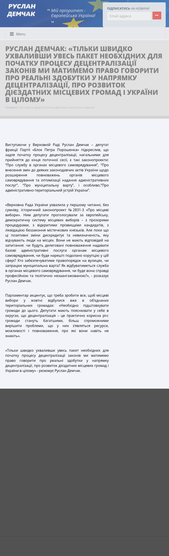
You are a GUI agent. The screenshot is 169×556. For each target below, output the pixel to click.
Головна (11, 106)
